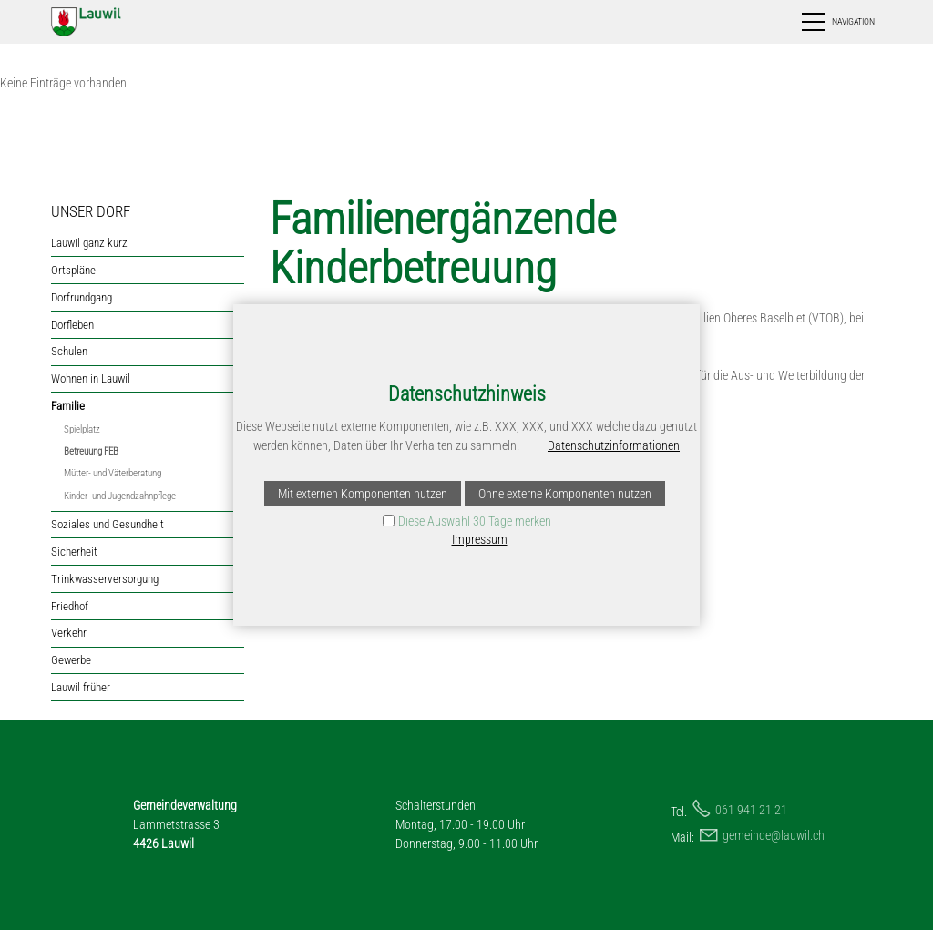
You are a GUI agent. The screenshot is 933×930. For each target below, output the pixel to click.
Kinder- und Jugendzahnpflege (120, 496)
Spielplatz (82, 429)
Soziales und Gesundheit (107, 524)
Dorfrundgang (81, 297)
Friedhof (69, 606)
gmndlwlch (774, 835)
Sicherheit (74, 551)
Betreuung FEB (91, 451)
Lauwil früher (80, 687)
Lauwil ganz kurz (89, 243)
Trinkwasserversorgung (105, 579)
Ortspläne (73, 270)
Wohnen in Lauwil (90, 378)
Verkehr (69, 632)
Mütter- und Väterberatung (112, 473)
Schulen (69, 351)
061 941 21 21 (751, 809)
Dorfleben (72, 325)
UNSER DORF (90, 211)
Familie (68, 406)
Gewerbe (71, 660)
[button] (837, 21)
